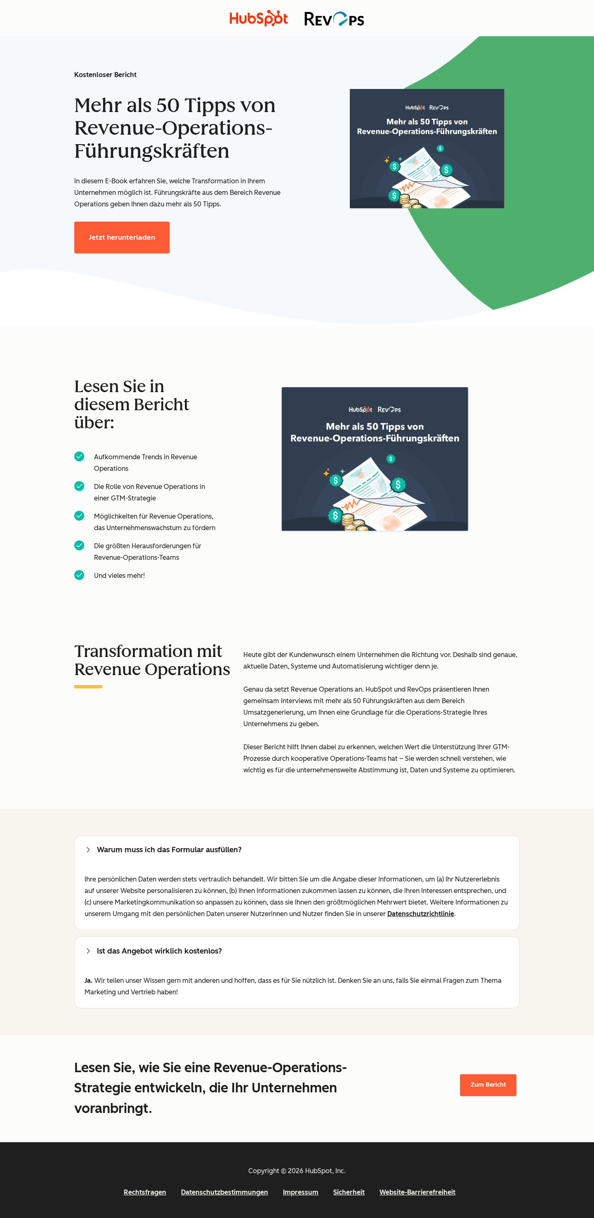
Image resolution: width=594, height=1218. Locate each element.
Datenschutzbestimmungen (224, 1192)
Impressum (300, 1192)
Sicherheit (349, 1192)
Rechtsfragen (145, 1192)
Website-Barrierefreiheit (417, 1192)
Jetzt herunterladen (122, 237)
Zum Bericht (488, 1084)
